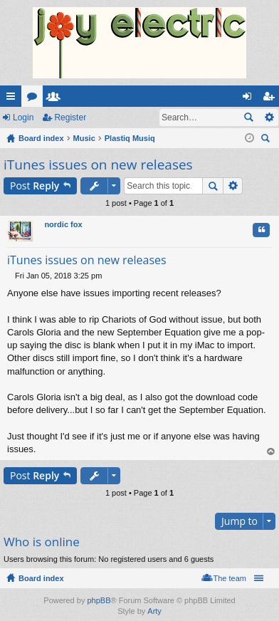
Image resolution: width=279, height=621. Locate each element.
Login (23, 117)
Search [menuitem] (267, 140)
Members (56, 99)
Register (70, 117)
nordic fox (63, 224)
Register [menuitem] (271, 99)
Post (34, 185)
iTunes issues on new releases (98, 164)
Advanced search (268, 117)
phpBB (98, 600)
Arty (154, 611)
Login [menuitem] (250, 99)
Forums (35, 99)
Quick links (13, 99)
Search (248, 117)
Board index (41, 578)
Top (271, 451)
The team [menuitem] (230, 578)
